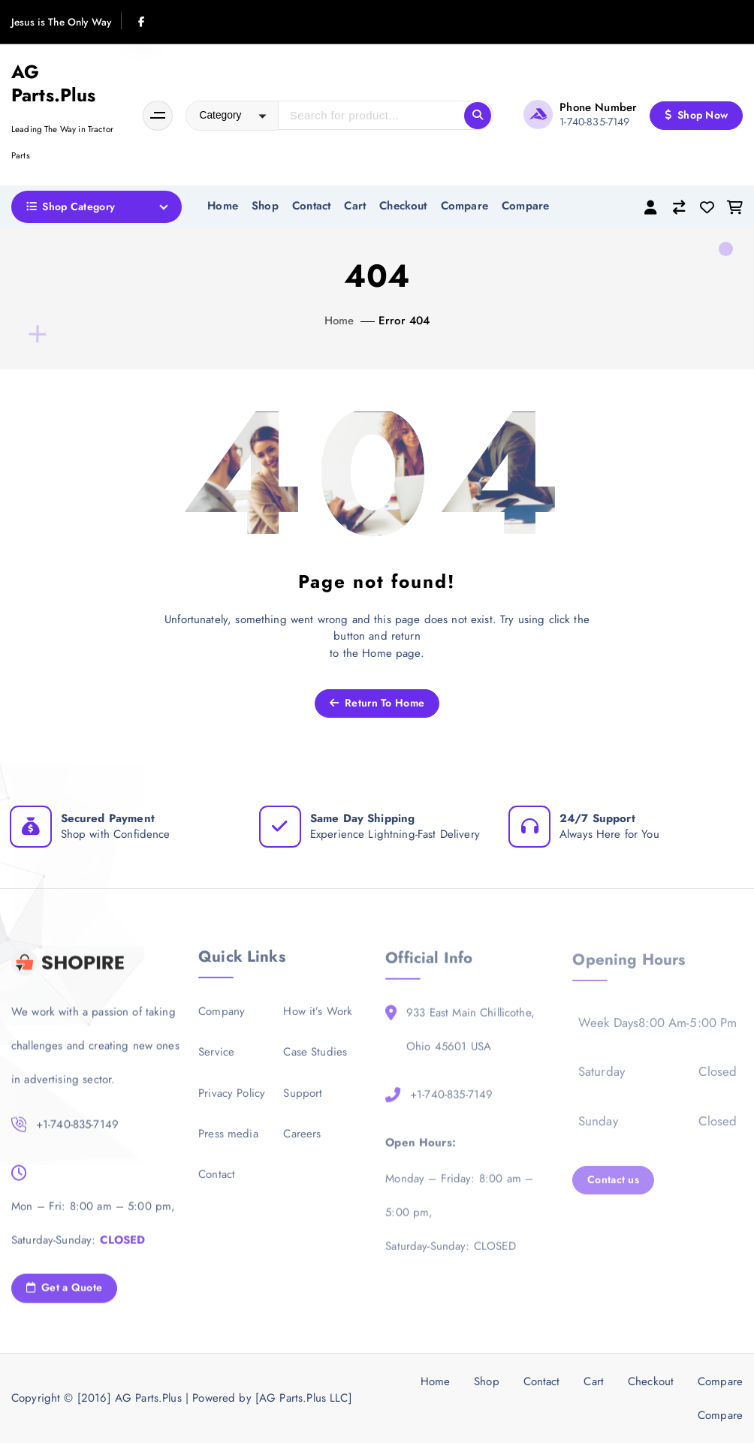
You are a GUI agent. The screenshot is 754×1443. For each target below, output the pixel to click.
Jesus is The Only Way (61, 22)
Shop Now (696, 114)
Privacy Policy (231, 1103)
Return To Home (377, 702)
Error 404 (404, 320)
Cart (355, 205)
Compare (464, 205)
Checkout (403, 205)
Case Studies (315, 1062)
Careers (302, 1144)
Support (302, 1103)
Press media (228, 1144)
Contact (311, 205)
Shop (265, 205)
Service (216, 1062)
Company (221, 1022)
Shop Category (70, 206)
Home (222, 205)
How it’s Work (317, 1022)
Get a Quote (64, 1297)
